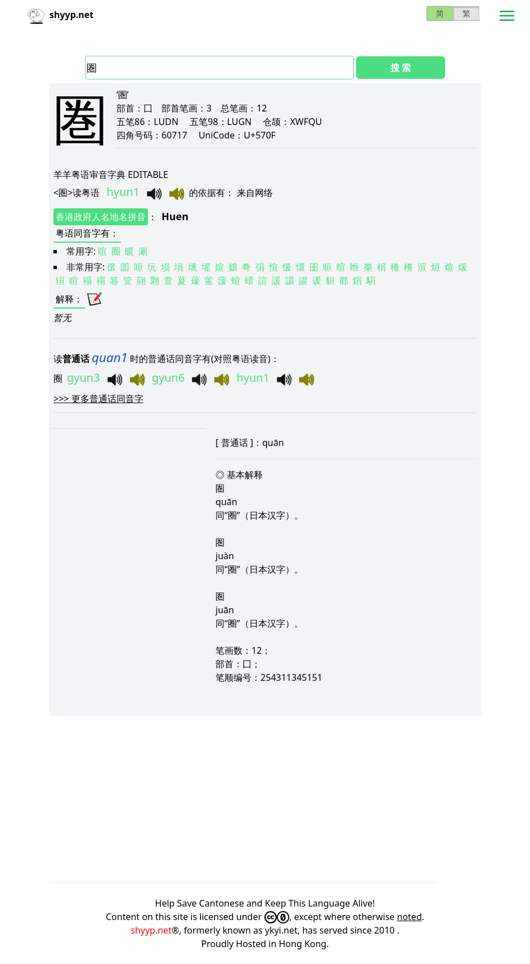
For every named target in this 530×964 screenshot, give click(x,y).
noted (409, 917)
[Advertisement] (265, 799)
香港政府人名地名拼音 (101, 217)
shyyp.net (151, 930)
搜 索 (400, 67)
